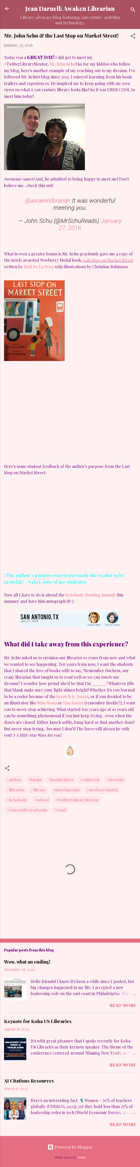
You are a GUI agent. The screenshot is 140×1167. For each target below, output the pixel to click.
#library (38, 789)
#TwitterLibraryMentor (77, 799)
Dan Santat (73, 702)
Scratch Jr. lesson (72, 696)
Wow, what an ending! (27, 962)
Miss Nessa (47, 702)
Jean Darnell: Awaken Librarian (70, 8)
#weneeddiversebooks (26, 810)
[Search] (133, 10)
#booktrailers (60, 779)
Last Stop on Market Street (108, 260)
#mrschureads (66, 789)
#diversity (115, 779)
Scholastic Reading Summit (90, 594)
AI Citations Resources (29, 1081)
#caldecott (89, 779)
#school (41, 799)
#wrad (60, 810)
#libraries (15, 789)
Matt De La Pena (39, 266)
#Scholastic (17, 799)
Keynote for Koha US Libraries (38, 1021)
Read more (122, 1005)
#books (34, 779)
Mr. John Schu (63, 64)
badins (81, 1157)
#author (13, 779)
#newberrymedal (102, 789)
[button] (133, 37)
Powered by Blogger (70, 1147)
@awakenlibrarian (48, 200)
